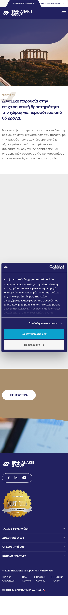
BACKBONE (21, 590)
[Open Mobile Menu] (63, 13)
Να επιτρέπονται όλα (34, 333)
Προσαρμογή (34, 344)
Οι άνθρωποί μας (13, 546)
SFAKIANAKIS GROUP (23, 3)
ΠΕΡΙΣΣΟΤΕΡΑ (19, 395)
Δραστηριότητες (13, 537)
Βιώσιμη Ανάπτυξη (14, 555)
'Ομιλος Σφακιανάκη (15, 528)
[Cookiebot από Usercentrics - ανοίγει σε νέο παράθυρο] (49, 267)
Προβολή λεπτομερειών (43, 323)
